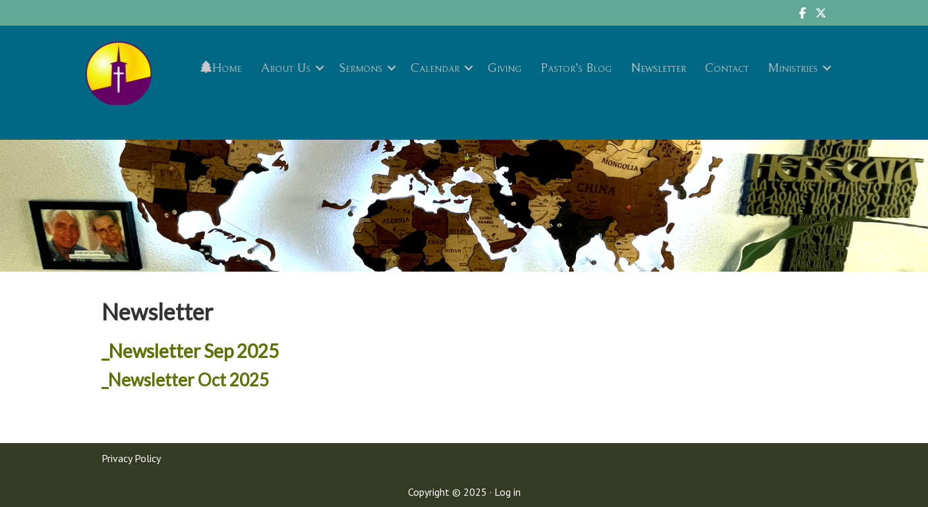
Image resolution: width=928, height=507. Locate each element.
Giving (504, 68)
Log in (507, 491)
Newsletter (657, 68)
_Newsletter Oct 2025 (185, 379)
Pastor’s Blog (575, 68)
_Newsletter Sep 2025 (190, 351)
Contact (725, 68)
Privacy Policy (131, 458)
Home (222, 68)
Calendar (435, 68)
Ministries (791, 68)
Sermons (361, 68)
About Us (286, 68)
